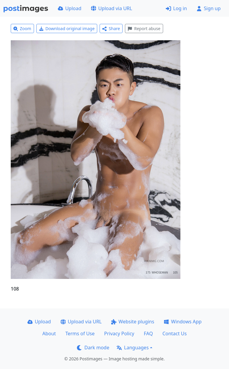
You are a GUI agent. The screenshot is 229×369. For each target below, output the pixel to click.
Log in (176, 8)
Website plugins (132, 321)
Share (111, 28)
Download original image (67, 28)
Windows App (183, 321)
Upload (69, 8)
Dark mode (93, 347)
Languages (132, 347)
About (49, 333)
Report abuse (144, 28)
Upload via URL (111, 8)
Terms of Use (80, 333)
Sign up (208, 8)
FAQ (148, 333)
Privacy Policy (119, 333)
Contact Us (175, 333)
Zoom (22, 28)
